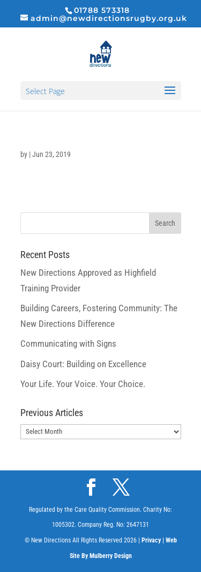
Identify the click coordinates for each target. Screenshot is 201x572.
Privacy (151, 540)
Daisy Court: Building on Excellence (83, 364)
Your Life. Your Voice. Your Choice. (82, 383)
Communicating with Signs (68, 343)
